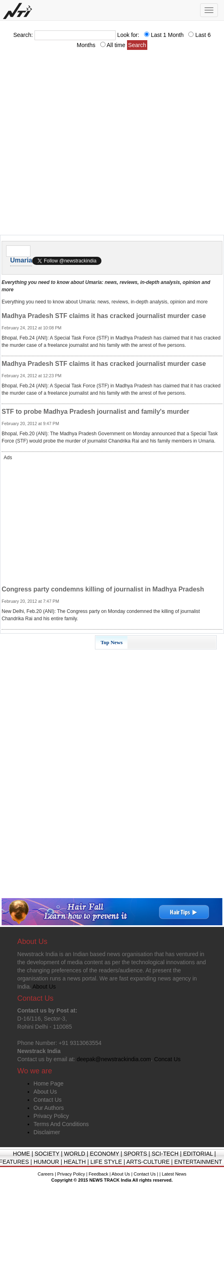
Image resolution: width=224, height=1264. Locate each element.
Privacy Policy (51, 1116)
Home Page (49, 1083)
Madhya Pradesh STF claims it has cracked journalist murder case (104, 315)
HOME (21, 1153)
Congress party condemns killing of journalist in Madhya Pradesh (103, 589)
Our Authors (49, 1108)
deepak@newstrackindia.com (114, 1059)
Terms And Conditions (61, 1124)
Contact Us (48, 1099)
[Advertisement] (88, 144)
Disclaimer (47, 1132)
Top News (112, 642)
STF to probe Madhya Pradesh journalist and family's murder (96, 411)
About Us (45, 1091)
